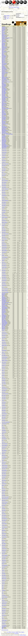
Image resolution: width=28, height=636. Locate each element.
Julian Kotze (3, 335)
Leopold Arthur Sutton (5, 393)
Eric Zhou (3, 242)
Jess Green (3, 420)
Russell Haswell (4, 152)
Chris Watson (4, 535)
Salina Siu (3, 329)
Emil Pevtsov (4, 116)
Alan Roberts (4, 430)
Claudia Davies (4, 311)
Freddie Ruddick (4, 503)
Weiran (3, 598)
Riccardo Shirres (4, 523)
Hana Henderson (4, 470)
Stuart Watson (4, 205)
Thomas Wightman (4, 257)
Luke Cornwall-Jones (5, 288)
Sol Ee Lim (3, 493)
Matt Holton (3, 44)
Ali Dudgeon (3, 590)
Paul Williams (4, 118)
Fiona (2, 120)
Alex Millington (4, 70)
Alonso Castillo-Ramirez (5, 302)
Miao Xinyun (3, 488)
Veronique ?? (4, 623)
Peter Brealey (4, 165)
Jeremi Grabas (4, 117)
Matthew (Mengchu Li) (5, 130)
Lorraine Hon (4, 40)
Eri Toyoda (3, 458)
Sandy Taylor (4, 41)
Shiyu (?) (3, 33)
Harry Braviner (4, 265)
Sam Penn (3, 305)
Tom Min (3, 197)
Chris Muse (3, 100)
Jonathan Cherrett (4, 323)
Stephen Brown (4, 603)
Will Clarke (3, 137)
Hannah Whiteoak (4, 127)
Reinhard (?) (3, 49)
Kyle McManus (4, 626)
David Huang (4, 86)
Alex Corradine (4, 515)
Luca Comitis (4, 136)
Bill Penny (3, 240)
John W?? (3, 570)
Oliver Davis (3, 463)
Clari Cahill (3, 303)
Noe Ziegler (3, 505)
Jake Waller (3, 495)
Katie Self (3, 553)
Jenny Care (3, 327)
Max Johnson (4, 270)
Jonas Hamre (4, 210)
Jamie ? (3, 568)
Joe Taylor (3, 207)
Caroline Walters (4, 620)
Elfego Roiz (3, 73)
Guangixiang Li (4, 64)
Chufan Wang (4, 252)
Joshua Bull (3, 403)
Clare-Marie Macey (4, 565)
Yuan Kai (3, 34)
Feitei (2, 627)
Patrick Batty (4, 131)
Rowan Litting (4, 121)
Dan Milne (3, 66)
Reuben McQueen (4, 388)
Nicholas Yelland (4, 103)
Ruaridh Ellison (4, 315)
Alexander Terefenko (5, 72)
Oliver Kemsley (4, 475)
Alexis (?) (3, 326)
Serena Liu (3, 314)
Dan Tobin (3, 125)
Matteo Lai (3, 485)
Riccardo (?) (3, 312)
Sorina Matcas (4, 300)
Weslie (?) (3, 30)
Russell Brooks (4, 195)
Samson (3, 75)
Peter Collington (4, 450)
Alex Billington (4, 135)
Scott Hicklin (3, 235)
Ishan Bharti (3, 545)
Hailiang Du (3, 55)
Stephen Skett (4, 533)
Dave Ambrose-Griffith (5, 292)
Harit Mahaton (4, 88)
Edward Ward (4, 232)
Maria (2, 588)
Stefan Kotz (3, 455)
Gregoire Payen (4, 150)
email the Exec (16, 633)
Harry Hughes (4, 383)
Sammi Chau (4, 96)
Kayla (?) (3, 338)
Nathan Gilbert (4, 129)
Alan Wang (3, 128)
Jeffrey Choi (3, 237)
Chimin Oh (3, 27)
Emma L (3, 287)
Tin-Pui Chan (4, 138)
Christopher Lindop (4, 304)
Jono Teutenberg (4, 63)
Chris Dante (3, 215)
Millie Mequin (4, 530)
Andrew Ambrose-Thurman (6, 81)
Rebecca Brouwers (4, 443)
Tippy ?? (3, 296)
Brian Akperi (3, 122)
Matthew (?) (3, 453)
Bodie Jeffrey (4, 317)
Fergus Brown (4, 160)
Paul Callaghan (4, 85)
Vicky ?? (3, 585)
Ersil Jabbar (3, 573)
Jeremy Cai (3, 268)
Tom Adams (3, 282)
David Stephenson (4, 518)
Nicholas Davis (4, 343)
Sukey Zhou (3, 408)
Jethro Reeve (4, 378)
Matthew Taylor (4, 140)
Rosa (2, 385)
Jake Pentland (4, 605)
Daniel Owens (4, 468)
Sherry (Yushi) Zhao (5, 180)
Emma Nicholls (4, 141)
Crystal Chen (4, 273)
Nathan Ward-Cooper (5, 498)
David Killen (3, 95)
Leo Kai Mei (3, 29)
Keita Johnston (4, 126)
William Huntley (4, 578)
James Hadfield (4, 92)
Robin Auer (3, 262)
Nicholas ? (3, 255)
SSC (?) (3, 50)
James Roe (20, 16)
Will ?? (3, 628)
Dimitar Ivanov (4, 550)
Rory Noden (3, 353)
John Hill (3, 167)
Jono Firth (3, 583)
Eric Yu (3, 115)
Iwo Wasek (3, 405)
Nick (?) (3, 82)
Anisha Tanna (4, 615)
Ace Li (3, 106)
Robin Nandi (3, 107)
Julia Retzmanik (4, 423)
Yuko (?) (3, 65)
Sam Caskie (3, 558)
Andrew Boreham (4, 413)
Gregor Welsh (4, 114)
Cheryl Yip (3, 478)
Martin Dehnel (4, 283)
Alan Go (3, 110)
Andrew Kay (3, 38)
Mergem (3, 563)
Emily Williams (4, 202)
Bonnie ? (3, 54)
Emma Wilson (4, 398)
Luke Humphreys (4, 89)
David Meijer (3, 508)
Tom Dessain (4, 595)
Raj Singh (3, 375)
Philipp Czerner (4, 147)
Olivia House (4, 192)
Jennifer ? (3, 528)
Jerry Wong (3, 428)
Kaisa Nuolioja (20, 15)
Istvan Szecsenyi (4, 278)
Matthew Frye (4, 83)
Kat (2, 177)
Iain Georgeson (4, 280)
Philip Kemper (4, 560)
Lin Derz (3, 227)
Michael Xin (3, 340)
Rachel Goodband (4, 445)
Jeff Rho (3, 260)
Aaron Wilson (4, 325)
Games (15, 7)
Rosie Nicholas (4, 438)
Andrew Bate (4, 99)
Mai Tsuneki (3, 540)
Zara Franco (3, 368)
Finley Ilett (3, 94)
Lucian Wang (4, 301)
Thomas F (3, 373)
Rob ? (3, 425)
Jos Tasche (3, 155)
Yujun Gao (3, 600)
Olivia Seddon (4, 473)
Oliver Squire (4, 510)
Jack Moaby (3, 272)
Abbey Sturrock (4, 263)
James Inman (4, 318)
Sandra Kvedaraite (4, 322)
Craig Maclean (4, 84)
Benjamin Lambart (4, 217)
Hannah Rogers (4, 285)
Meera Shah (3, 500)
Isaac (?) (3, 60)
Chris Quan (3, 32)
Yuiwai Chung (4, 139)
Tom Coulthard (4, 56)
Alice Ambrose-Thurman (5, 108)
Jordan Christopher (4, 555)
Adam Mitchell (4, 277)
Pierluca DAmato (4, 247)
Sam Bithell (3, 43)
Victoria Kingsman (4, 321)
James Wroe (4, 513)
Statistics (18, 7)
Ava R (3, 538)
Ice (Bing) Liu (4, 162)
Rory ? (3, 440)
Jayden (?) (3, 330)
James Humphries (20, 17)
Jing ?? (3, 593)
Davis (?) (3, 39)
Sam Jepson (3, 119)
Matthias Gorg (4, 132)
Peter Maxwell (4, 316)
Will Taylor (3, 87)
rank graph (7, 18)
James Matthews (4, 146)
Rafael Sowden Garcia (5, 145)
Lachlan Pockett (4, 267)
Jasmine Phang (4, 548)
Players (10, 7)
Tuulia (3, 460)
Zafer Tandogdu (4, 182)
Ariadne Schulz (4, 483)
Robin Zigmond (4, 105)
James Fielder (4, 187)
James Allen (3, 170)
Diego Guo (3, 294)
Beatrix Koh (3, 328)
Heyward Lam (4, 365)
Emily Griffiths (4, 355)
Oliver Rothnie (4, 520)
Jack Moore (3, 380)
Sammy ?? (3, 435)
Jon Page (3, 525)
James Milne (4, 98)
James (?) (3, 52)
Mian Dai (3, 104)
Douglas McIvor (4, 245)
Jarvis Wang (3, 93)
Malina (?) (3, 433)
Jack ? (3, 348)
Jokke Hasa (20, 14)
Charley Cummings (4, 290)
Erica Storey (3, 258)
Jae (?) (3, 42)
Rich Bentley (4, 67)
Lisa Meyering (4, 363)
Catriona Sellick (4, 358)
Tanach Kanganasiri (5, 97)
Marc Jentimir (4, 395)
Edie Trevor (3, 190)
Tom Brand (3, 28)
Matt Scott (3, 45)
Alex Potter (3, 175)
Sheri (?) (3, 172)
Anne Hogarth (4, 390)
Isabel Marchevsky (4, 333)
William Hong (4, 78)
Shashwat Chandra (4, 77)
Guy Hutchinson (4, 625)
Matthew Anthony (4, 345)
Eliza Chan (3, 448)
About (12, 7)
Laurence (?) (4, 580)
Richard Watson (4, 350)
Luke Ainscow (4, 220)
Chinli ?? (3, 618)
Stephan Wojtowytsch (5, 200)
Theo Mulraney (4, 275)
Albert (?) (3, 62)
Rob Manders (4, 157)
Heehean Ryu (4, 415)
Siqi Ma (3, 76)
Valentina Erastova (4, 465)
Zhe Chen (3, 71)
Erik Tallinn (3, 225)
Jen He (3, 400)
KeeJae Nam (4, 306)
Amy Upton (3, 109)
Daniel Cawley (4, 324)
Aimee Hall (3, 418)
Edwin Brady (4, 61)
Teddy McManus (4, 51)
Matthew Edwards (4, 222)
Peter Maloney (4, 608)
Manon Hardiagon (4, 250)
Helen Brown (4, 610)
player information (7, 15)
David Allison (4, 490)
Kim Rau (3, 295)
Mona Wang (3, 293)
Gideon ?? (3, 613)
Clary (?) (3, 313)
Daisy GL (3, 370)
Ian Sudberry (4, 212)
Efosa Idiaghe (4, 575)
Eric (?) (3, 31)
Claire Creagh (4, 480)
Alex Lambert (4, 230)
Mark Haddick (4, 543)
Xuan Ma (3, 74)
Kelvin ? (3, 53)
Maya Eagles (4, 410)
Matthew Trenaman (4, 360)
